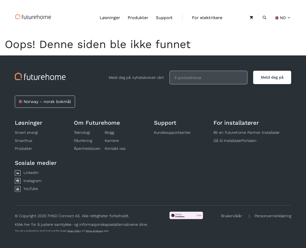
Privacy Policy (74, 231)
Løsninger (110, 17)
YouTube (30, 188)
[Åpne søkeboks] (264, 18)
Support (164, 17)
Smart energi (26, 132)
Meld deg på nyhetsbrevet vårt (136, 77)
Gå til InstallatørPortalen (235, 140)
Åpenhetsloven (87, 148)
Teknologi (82, 132)
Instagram (32, 180)
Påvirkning (83, 140)
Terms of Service (94, 231)
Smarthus (23, 140)
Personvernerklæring (273, 216)
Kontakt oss (115, 148)
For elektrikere (207, 17)
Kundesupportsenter (172, 132)
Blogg (109, 132)
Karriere (112, 140)
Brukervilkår (231, 216)
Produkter (138, 17)
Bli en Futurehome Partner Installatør (246, 132)
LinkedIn (31, 172)
